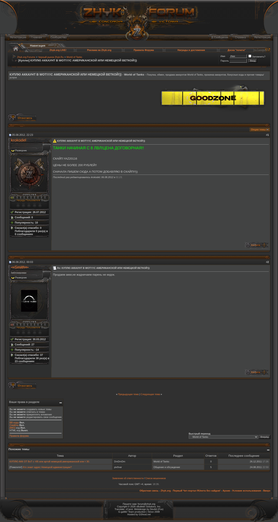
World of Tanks (74, 57)
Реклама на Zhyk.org (99, 50)
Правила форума (19, 435)
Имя (222, 56)
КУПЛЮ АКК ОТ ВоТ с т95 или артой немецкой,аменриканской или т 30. (50, 461)
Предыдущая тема (128, 394)
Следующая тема (150, 394)
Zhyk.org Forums (26, 57)
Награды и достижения (191, 50)
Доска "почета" (237, 50)
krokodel (18, 140)
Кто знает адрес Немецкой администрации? (47, 467)
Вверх (266, 490)
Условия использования (246, 490)
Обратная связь (148, 490)
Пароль (224, 60)
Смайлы (14, 425)
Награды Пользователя (28, 200)
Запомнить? (256, 56)
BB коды (14, 422)
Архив (226, 490)
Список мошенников (155, 478)
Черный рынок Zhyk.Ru (51, 57)
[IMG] (12, 427)
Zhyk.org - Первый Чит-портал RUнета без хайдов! (190, 490)
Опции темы (258, 129)
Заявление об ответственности (128, 478)
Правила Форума (144, 50)
